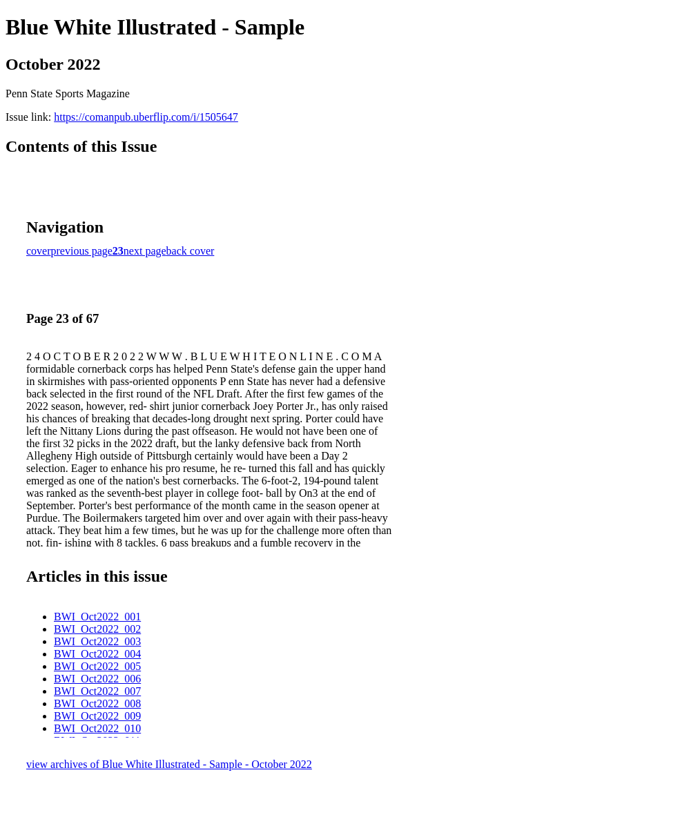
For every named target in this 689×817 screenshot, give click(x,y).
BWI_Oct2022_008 (97, 703)
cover (38, 251)
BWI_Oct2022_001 (97, 616)
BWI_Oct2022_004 (97, 654)
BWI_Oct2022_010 (97, 728)
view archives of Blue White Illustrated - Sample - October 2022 (169, 764)
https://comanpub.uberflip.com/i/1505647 (146, 117)
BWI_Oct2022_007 (97, 691)
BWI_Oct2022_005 (97, 666)
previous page (82, 251)
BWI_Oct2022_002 (97, 629)
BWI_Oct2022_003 (97, 641)
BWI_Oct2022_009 (97, 716)
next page (145, 251)
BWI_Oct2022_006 (97, 679)
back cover (190, 251)
